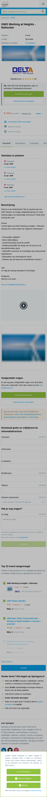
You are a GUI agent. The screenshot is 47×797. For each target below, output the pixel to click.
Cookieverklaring (35, 790)
